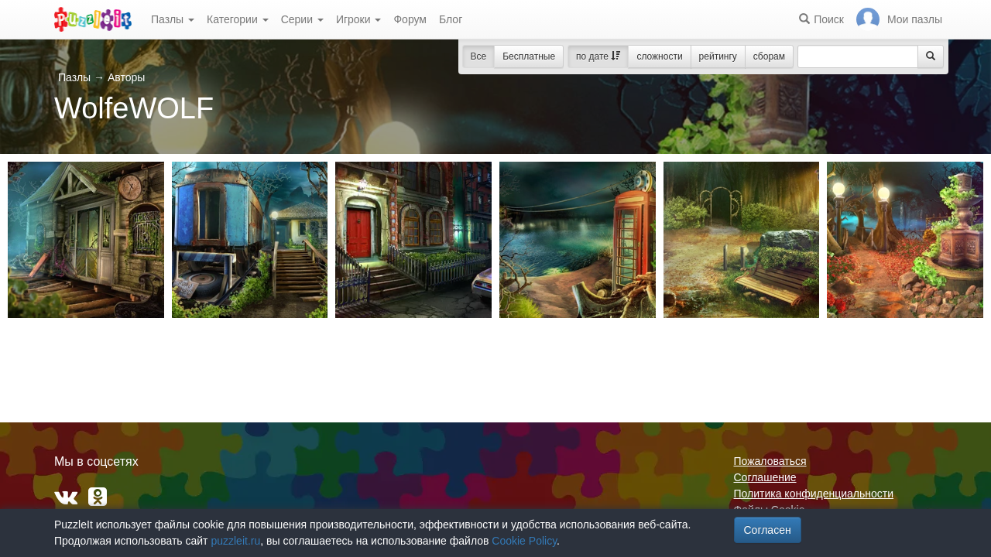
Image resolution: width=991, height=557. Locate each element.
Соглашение (765, 477)
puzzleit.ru (235, 541)
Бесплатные (528, 56)
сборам (769, 56)
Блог (450, 19)
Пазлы (172, 19)
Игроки (359, 19)
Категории (238, 19)
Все (479, 56)
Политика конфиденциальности (814, 493)
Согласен (767, 530)
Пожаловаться (770, 461)
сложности (659, 56)
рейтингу (718, 56)
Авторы (126, 77)
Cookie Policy (524, 541)
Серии (302, 19)
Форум (410, 19)
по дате (598, 56)
